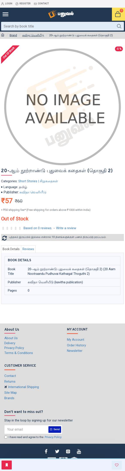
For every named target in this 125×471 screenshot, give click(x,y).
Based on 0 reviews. (38, 228)
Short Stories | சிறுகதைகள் (38, 181)
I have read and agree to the (33, 437)
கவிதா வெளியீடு (33, 35)
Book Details (11, 249)
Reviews (28, 249)
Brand (13, 35)
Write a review (66, 228)
